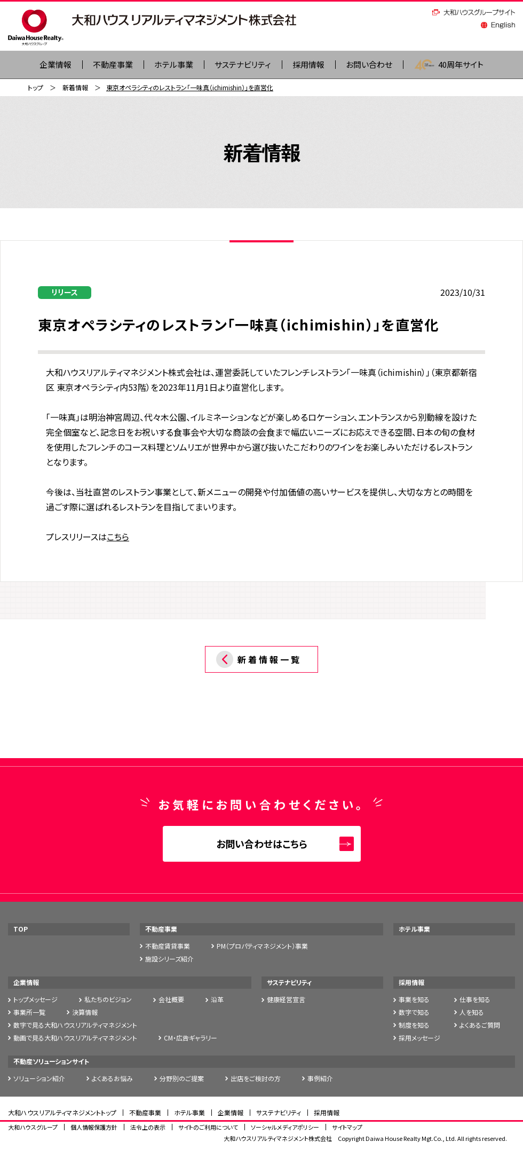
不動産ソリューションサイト (51, 1061)
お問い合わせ (374, 65)
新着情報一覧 (269, 659)
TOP (20, 929)
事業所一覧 (29, 1012)
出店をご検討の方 (256, 1078)
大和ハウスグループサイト (473, 12)
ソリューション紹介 (39, 1078)
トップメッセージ (35, 999)
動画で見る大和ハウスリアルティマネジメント (75, 1038)
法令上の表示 (147, 1127)
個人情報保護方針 (93, 1127)
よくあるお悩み (112, 1078)
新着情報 (75, 87)
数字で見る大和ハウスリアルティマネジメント (75, 1025)
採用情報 (311, 65)
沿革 (217, 999)
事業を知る (414, 999)
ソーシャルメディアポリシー (285, 1127)
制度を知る (414, 1025)
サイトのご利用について (208, 1127)
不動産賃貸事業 (167, 946)
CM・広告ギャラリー (190, 1038)
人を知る (471, 1012)
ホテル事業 (170, 65)
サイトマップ (347, 1127)
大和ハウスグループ (33, 1127)
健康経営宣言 (286, 999)
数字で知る (414, 1012)
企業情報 (26, 982)
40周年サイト (457, 65)
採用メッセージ (419, 1038)
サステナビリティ (242, 65)
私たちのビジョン (108, 999)
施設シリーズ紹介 (169, 959)
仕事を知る (474, 999)
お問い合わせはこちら (261, 844)
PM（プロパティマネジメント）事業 (262, 946)
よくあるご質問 (479, 1025)
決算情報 (85, 1012)
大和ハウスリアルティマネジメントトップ (62, 1112)
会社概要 (171, 999)
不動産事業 (106, 65)
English (498, 25)
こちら (118, 537)
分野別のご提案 (182, 1078)
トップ (35, 87)
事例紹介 (320, 1078)
